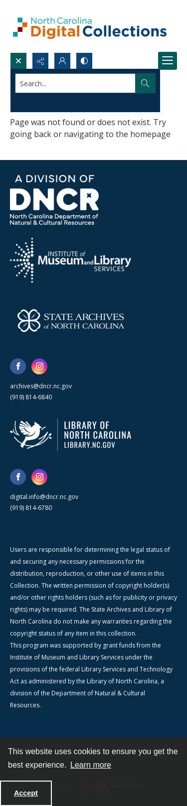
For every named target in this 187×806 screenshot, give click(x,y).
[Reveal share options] (40, 61)
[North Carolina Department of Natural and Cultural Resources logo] (54, 200)
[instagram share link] (39, 366)
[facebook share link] (18, 366)
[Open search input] (18, 61)
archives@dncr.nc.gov (41, 386)
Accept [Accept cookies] (26, 793)
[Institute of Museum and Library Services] (70, 260)
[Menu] (167, 61)
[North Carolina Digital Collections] (90, 26)
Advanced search (39, 101)
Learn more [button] (90, 765)
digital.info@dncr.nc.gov (44, 496)
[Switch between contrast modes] (84, 61)
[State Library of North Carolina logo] (70, 434)
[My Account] (62, 61)
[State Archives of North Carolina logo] (71, 320)
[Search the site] (75, 83)
